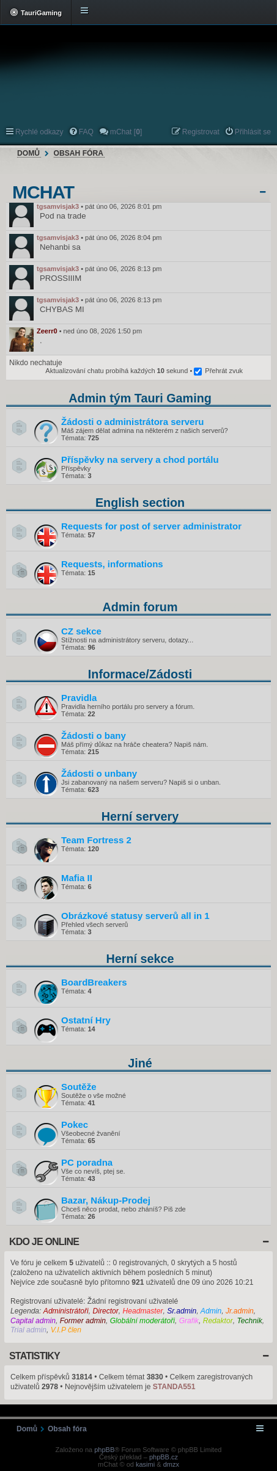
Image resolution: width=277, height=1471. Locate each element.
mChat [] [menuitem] (126, 132)
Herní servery (140, 816)
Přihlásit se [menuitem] (253, 132)
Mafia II (76, 878)
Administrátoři (66, 1311)
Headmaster (143, 1311)
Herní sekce (140, 958)
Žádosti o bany (93, 735)
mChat (43, 192)
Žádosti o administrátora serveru (132, 421)
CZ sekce (81, 631)
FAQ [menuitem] (86, 132)
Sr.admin (181, 1311)
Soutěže (79, 1086)
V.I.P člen (66, 1330)
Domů (28, 153)
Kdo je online (44, 1242)
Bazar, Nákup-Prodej (105, 1200)
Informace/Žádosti (140, 674)
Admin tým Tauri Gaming (140, 398)
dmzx (171, 1464)
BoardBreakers (94, 982)
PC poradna (87, 1162)
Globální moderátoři (142, 1321)
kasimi (145, 1464)
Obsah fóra (78, 153)
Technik (249, 1321)
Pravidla (79, 697)
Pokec (74, 1124)
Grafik (189, 1321)
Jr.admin (240, 1311)
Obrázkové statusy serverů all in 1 (135, 915)
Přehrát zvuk (224, 370)
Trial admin (28, 1330)
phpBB (104, 1449)
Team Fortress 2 (96, 840)
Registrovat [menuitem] (201, 132)
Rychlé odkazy (39, 132)
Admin (211, 1311)
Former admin (83, 1321)
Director (105, 1311)
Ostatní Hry (86, 1020)
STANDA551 (174, 1386)
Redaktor (218, 1321)
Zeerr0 (47, 331)
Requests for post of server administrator (151, 526)
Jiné (140, 1063)
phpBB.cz (163, 1457)
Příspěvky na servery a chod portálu (140, 459)
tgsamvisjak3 (58, 206)
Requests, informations (112, 564)
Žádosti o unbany (99, 773)
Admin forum (139, 607)
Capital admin (33, 1321)
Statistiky (34, 1356)
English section (140, 502)
